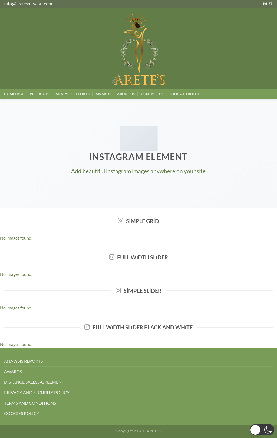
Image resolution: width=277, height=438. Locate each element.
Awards (103, 94)
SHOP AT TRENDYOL (187, 94)
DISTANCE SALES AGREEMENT (34, 381)
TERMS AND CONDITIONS (30, 403)
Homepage (14, 94)
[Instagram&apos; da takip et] (265, 4)
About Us (126, 94)
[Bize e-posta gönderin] (270, 4)
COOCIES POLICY (21, 413)
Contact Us (152, 94)
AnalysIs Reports (72, 94)
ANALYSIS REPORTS (23, 361)
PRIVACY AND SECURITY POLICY (37, 392)
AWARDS (13, 371)
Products (39, 94)
